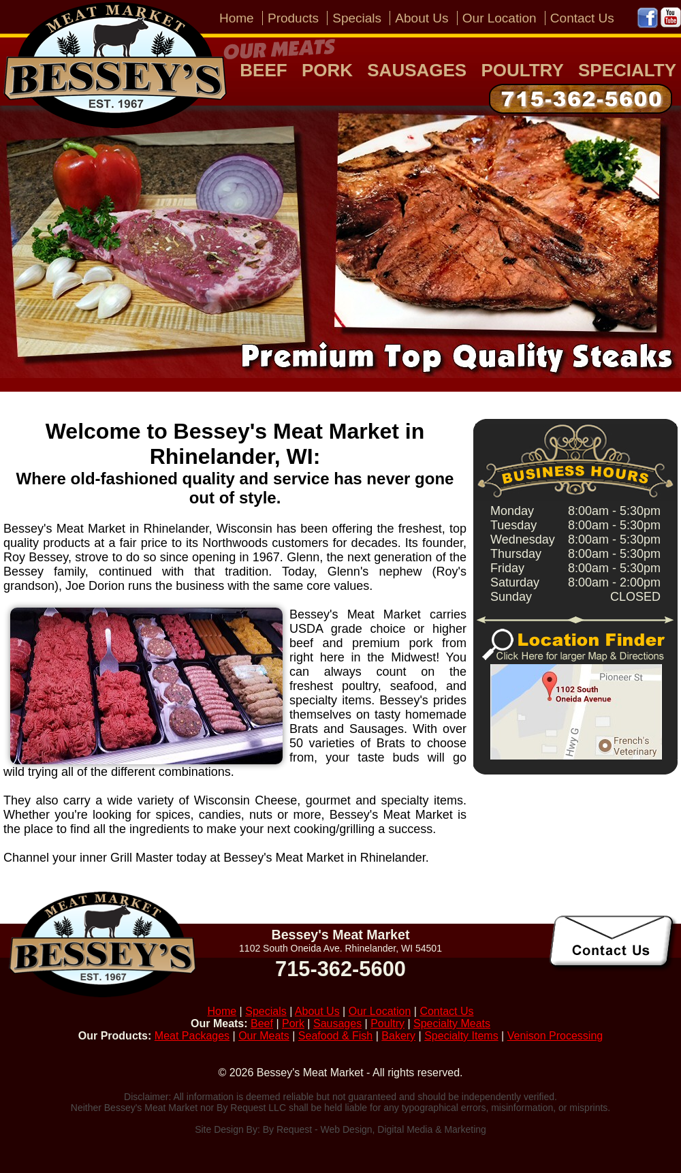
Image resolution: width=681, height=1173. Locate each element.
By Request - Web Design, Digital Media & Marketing (374, 1129)
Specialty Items (461, 1036)
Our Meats (263, 1036)
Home (236, 18)
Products (293, 18)
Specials (356, 18)
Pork (327, 70)
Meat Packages (192, 1036)
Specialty (627, 70)
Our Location (499, 18)
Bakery (398, 1036)
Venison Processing (555, 1036)
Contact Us (582, 18)
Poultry (522, 70)
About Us (421, 18)
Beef (263, 70)
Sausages (416, 70)
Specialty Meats (451, 1023)
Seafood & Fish (335, 1036)
